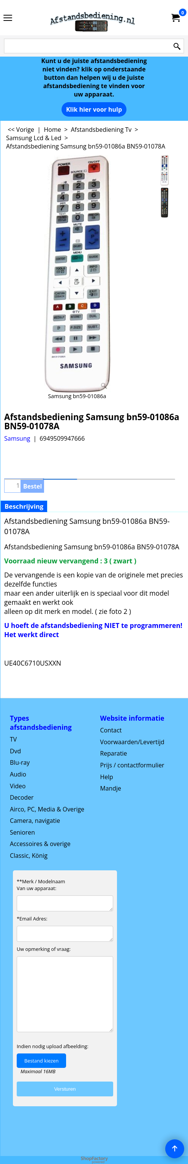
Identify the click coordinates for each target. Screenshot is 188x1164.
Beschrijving (24, 506)
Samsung (17, 438)
